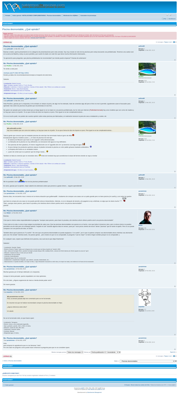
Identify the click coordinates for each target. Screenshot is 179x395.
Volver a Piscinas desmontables (13, 360)
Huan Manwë (91, 389)
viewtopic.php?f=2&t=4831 (37, 37)
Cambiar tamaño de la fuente (174, 15)
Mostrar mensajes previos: (67, 352)
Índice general (17, 15)
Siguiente (172, 352)
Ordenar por (95, 352)
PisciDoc (9, 65)
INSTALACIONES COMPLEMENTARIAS (34, 15)
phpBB (82, 388)
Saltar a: (116, 361)
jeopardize (9, 292)
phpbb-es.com (101, 389)
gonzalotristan (11, 193)
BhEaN (8, 213)
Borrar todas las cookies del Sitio (140, 385)
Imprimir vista (167, 15)
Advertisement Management (94, 392)
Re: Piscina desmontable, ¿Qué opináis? (20, 63)
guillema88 (10, 49)
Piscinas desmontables (54, 15)
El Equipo (127, 385)
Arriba (175, 60)
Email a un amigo (170, 15)
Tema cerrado (7, 42)
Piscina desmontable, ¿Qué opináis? (21, 29)
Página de (168, 42)
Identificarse (172, 18)
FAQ (165, 18)
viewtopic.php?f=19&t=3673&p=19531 (16, 73)
